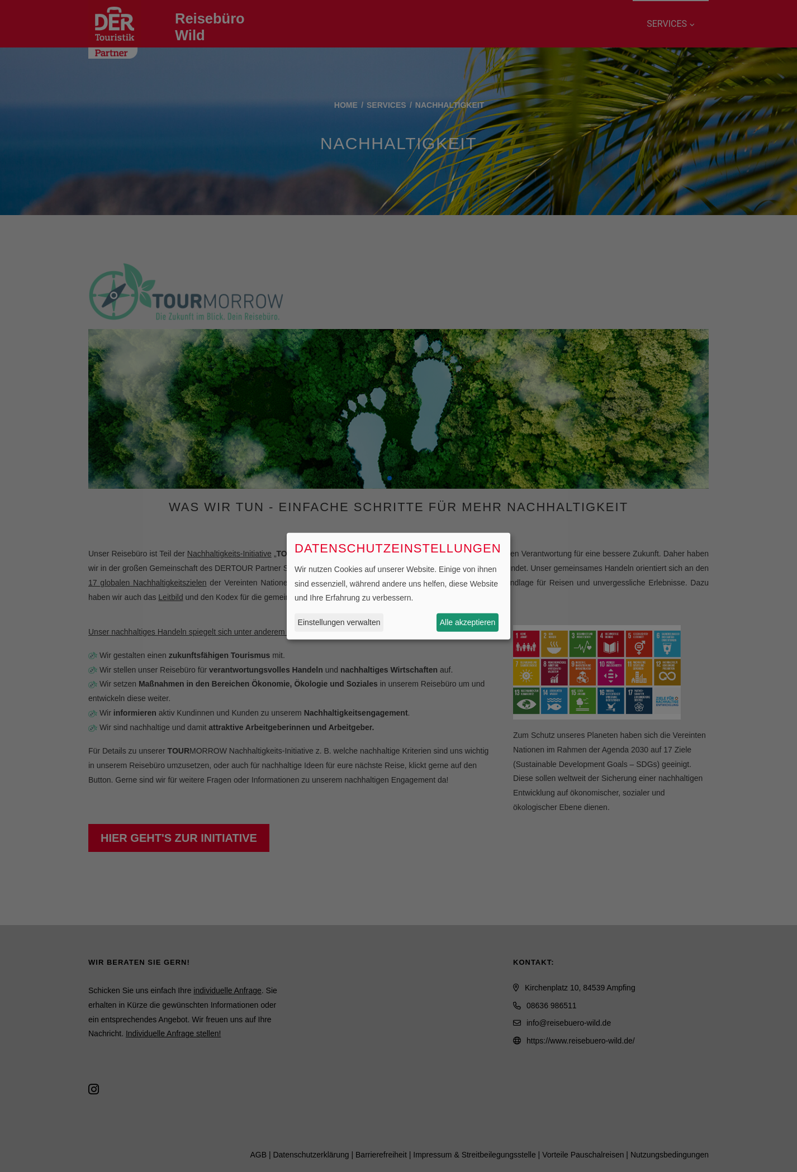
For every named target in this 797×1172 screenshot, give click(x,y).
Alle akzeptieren (468, 622)
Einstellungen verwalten (339, 622)
